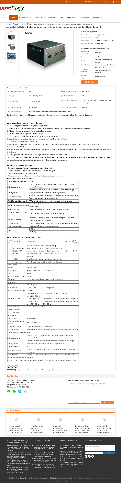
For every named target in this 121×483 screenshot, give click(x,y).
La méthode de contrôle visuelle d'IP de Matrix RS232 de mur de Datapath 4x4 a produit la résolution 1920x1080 (104, 432)
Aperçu (8, 24)
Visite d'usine (40, 17)
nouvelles (85, 17)
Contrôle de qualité (55, 17)
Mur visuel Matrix (26, 24)
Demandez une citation (102, 2)
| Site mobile (68, 478)
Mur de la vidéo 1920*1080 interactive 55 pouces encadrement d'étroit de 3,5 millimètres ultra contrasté (45, 460)
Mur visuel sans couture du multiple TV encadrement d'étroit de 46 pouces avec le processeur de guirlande (71, 464)
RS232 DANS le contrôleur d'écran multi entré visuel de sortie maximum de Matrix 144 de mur (16, 430)
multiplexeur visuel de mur (24, 370)
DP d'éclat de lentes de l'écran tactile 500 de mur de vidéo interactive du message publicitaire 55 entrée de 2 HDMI (44, 448)
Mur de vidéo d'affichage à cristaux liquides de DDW (17, 442)
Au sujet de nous (25, 17)
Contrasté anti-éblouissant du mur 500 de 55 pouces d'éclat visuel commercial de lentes (71, 458)
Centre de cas (97, 17)
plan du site (59, 478)
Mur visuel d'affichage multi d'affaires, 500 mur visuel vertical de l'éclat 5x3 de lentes (71, 447)
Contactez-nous (72, 17)
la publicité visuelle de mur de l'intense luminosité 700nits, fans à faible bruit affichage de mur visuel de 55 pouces (71, 452)
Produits (13, 17)
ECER (65, 481)
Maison (4, 17)
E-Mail (52, 478)
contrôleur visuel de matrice (41, 370)
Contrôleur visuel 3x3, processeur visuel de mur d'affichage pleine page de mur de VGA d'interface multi (37, 432)
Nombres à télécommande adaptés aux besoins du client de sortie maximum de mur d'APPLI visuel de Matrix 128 (60, 432)
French (118, 2)
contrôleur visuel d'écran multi (59, 370)
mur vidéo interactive (41, 440)
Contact (91, 82)
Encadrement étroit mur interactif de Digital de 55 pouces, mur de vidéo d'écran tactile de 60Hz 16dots (44, 454)
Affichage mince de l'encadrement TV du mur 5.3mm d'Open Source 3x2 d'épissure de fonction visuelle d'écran (45, 466)
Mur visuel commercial (68, 440)
